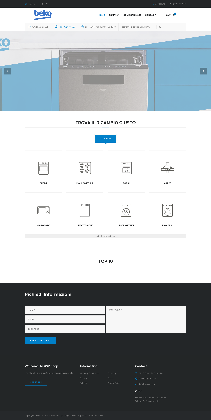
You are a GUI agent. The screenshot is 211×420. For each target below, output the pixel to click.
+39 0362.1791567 (66, 27)
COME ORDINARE (132, 15)
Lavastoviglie (85, 225)
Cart (170, 15)
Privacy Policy (114, 383)
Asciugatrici (126, 225)
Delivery (83, 378)
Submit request (40, 340)
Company (114, 15)
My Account (159, 4)
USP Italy (36, 382)
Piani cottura (84, 183)
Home (101, 15)
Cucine (43, 183)
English (31, 4)
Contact (182, 3)
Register (173, 3)
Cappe (167, 183)
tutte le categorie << (106, 236)
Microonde (43, 225)
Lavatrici (167, 225)
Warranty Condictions (89, 373)
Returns (83, 383)
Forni (126, 183)
